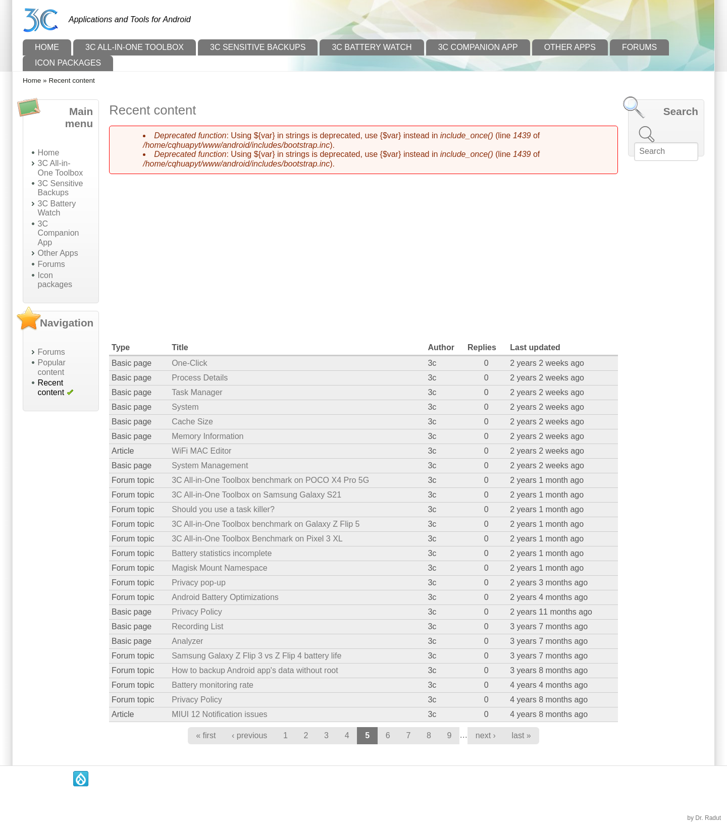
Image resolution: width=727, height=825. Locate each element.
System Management (210, 465)
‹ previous (249, 735)
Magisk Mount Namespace (219, 568)
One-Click (189, 363)
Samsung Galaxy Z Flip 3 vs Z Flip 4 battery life (256, 655)
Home (47, 47)
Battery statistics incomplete (222, 553)
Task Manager (197, 392)
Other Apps (570, 47)
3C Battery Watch (371, 47)
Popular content (52, 367)
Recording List (197, 626)
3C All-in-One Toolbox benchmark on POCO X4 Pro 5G (270, 480)
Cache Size (192, 421)
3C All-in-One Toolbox (134, 47)
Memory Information (207, 436)
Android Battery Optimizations (225, 597)
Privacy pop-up (199, 582)
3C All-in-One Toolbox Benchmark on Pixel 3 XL (257, 538)
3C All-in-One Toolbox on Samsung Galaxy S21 (256, 494)
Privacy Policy (197, 612)
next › (486, 735)
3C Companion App (478, 47)
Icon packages (68, 63)
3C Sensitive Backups (257, 47)
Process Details (200, 377)
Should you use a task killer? (223, 509)
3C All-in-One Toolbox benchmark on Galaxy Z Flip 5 (265, 524)
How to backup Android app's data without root (255, 670)
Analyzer (187, 641)
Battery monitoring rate (212, 685)
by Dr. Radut (704, 817)
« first (206, 735)
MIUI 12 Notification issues (219, 714)
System (185, 407)
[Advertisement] (61, 570)
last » (521, 735)
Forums (639, 47)
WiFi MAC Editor (201, 451)
